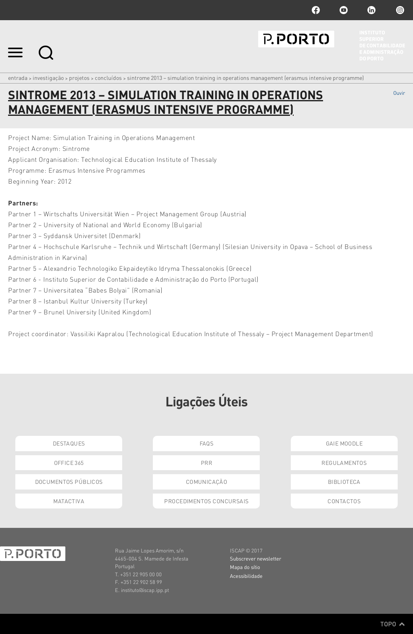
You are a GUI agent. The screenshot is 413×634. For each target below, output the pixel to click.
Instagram (399, 10)
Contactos (344, 500)
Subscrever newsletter (255, 558)
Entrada (17, 77)
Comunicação (206, 481)
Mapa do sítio (245, 566)
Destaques (69, 443)
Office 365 (69, 462)
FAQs (207, 443)
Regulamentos (344, 462)
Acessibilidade (246, 575)
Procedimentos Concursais (206, 500)
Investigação (48, 77)
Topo (392, 624)
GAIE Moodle (344, 443)
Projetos (79, 77)
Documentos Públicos (69, 481)
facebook (316, 10)
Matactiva (68, 500)
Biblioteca (344, 481)
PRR (206, 462)
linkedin (371, 10)
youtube (344, 10)
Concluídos (108, 77)
